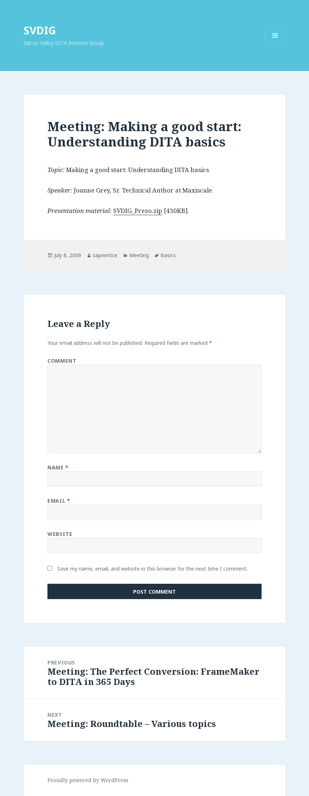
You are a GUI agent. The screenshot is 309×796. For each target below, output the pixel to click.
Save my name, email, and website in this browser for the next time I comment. (152, 568)
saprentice (105, 255)
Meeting (139, 255)
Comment (61, 360)
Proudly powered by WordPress (87, 780)
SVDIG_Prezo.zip (137, 210)
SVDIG (40, 30)
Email (58, 500)
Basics (168, 255)
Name (57, 467)
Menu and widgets (275, 45)
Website (59, 533)
